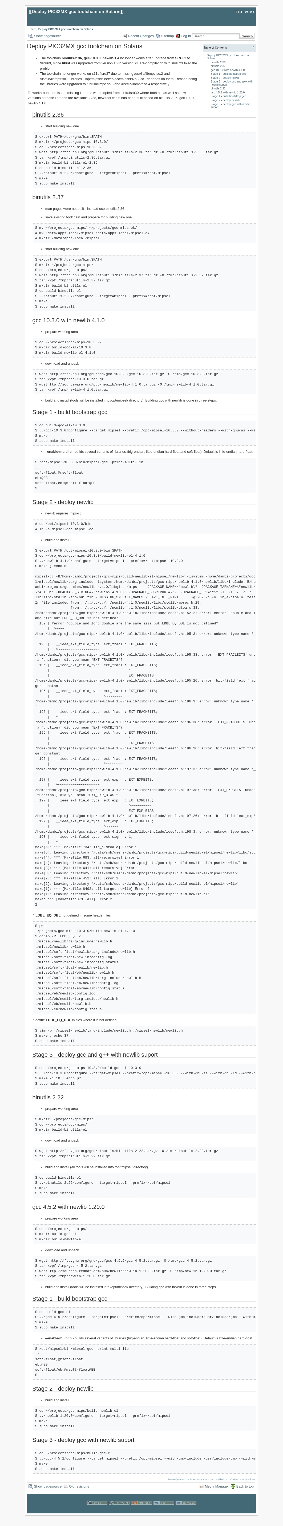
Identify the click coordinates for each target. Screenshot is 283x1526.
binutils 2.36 (218, 62)
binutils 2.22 (218, 88)
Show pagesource (48, 36)
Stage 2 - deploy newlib (225, 77)
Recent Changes (141, 36)
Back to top (245, 1486)
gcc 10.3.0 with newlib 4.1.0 (228, 70)
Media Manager (217, 1486)
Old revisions (79, 1486)
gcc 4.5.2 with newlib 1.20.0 (228, 92)
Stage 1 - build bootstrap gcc (228, 73)
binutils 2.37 (218, 66)
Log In (186, 36)
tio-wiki (245, 11)
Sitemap (167, 36)
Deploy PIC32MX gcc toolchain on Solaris (76, 11)
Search (247, 36)
